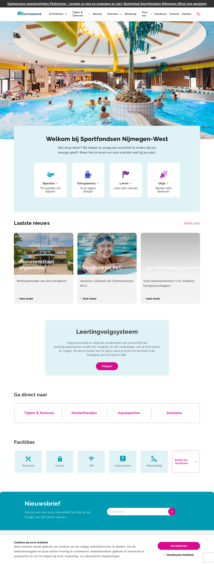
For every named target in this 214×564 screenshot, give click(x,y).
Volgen (107, 366)
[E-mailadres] (141, 511)
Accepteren (178, 546)
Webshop (130, 14)
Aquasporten (129, 413)
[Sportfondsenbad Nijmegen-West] (29, 14)
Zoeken (186, 14)
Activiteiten (56, 14)
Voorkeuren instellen (179, 554)
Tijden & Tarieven (77, 14)
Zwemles (113, 14)
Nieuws (97, 14)
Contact (174, 14)
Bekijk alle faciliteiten (185, 462)
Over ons (145, 14)
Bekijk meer (192, 223)
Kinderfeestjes (84, 413)
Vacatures (160, 14)
